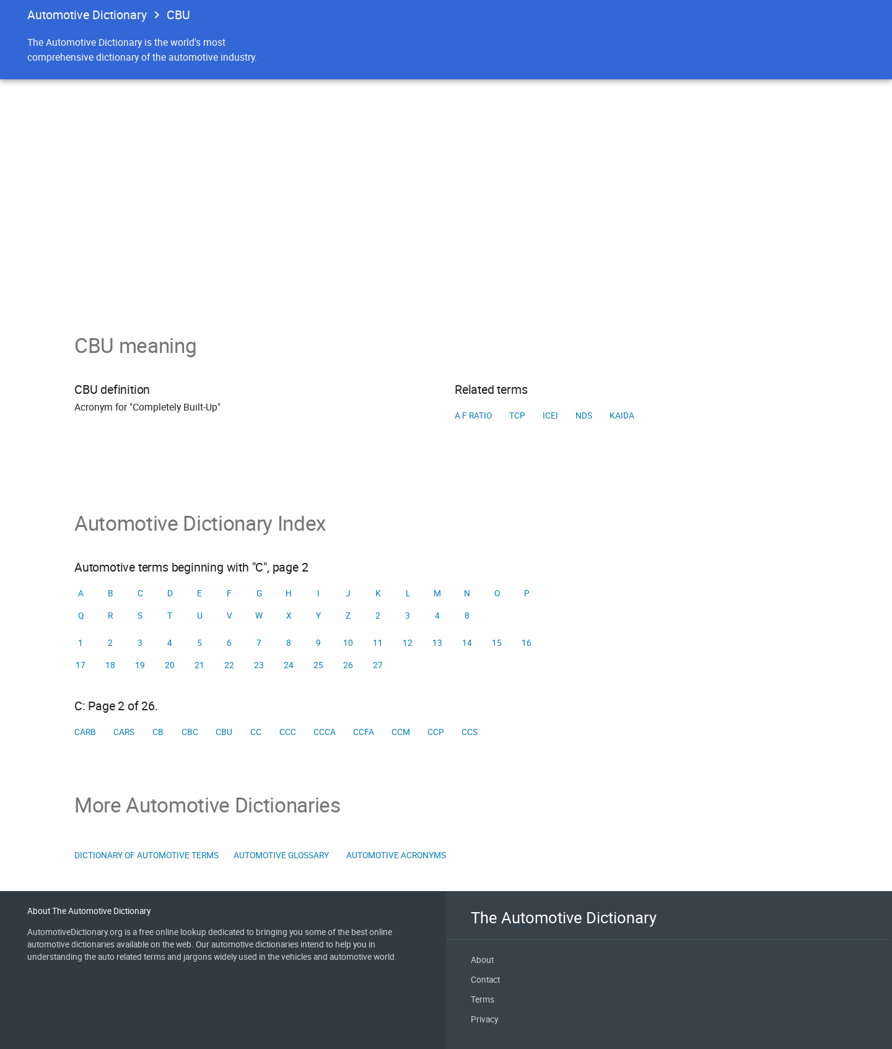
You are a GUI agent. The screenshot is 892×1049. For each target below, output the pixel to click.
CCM (400, 732)
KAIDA (622, 415)
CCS (469, 732)
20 (170, 665)
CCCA (324, 732)
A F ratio (473, 415)
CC (255, 732)
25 (318, 665)
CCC (287, 732)
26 (348, 665)
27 (378, 665)
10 (348, 642)
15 (497, 642)
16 (526, 642)
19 (140, 665)
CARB (85, 732)
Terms (482, 999)
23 (259, 665)
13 (437, 642)
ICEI (550, 415)
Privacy (484, 1019)
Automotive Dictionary (87, 14)
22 (229, 665)
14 (467, 642)
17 (80, 665)
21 (199, 665)
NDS (583, 415)
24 (289, 665)
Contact (485, 979)
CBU (224, 732)
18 (110, 665)
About (482, 959)
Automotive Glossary (281, 855)
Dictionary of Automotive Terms (146, 855)
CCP (435, 732)
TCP (517, 415)
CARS (123, 732)
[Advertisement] (446, 240)
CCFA (363, 732)
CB (158, 732)
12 (408, 642)
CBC (189, 732)
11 (378, 642)
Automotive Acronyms (396, 855)
